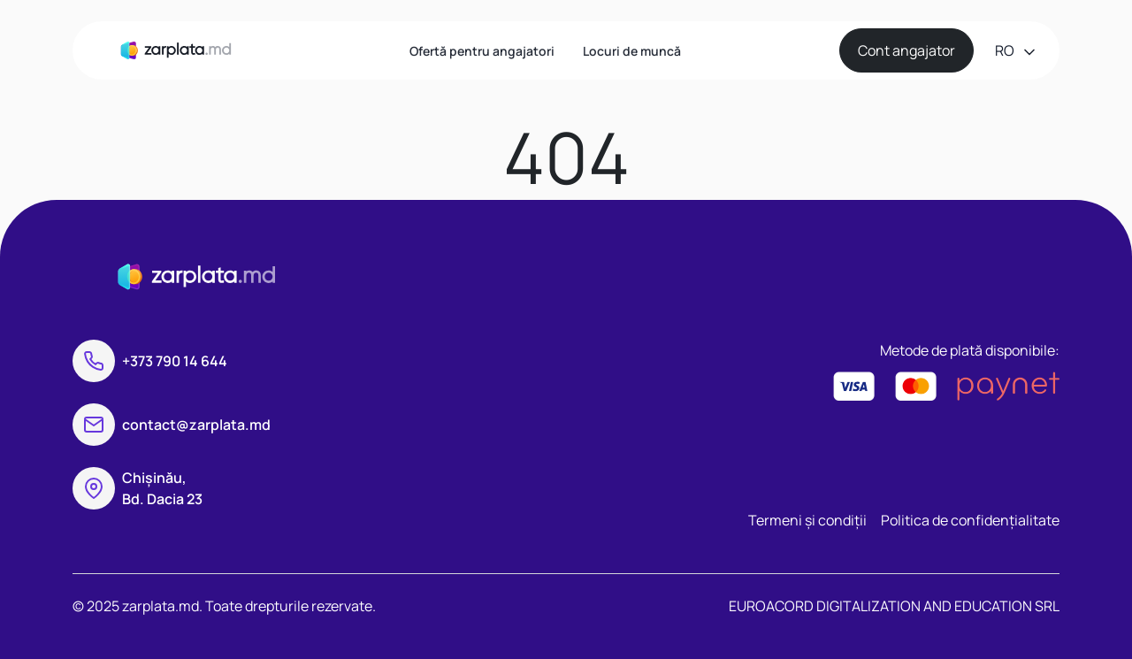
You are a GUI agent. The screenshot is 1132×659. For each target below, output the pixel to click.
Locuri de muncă (632, 50)
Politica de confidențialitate (970, 520)
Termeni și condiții (807, 520)
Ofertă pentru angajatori (482, 50)
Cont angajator (906, 50)
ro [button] (1006, 50)
